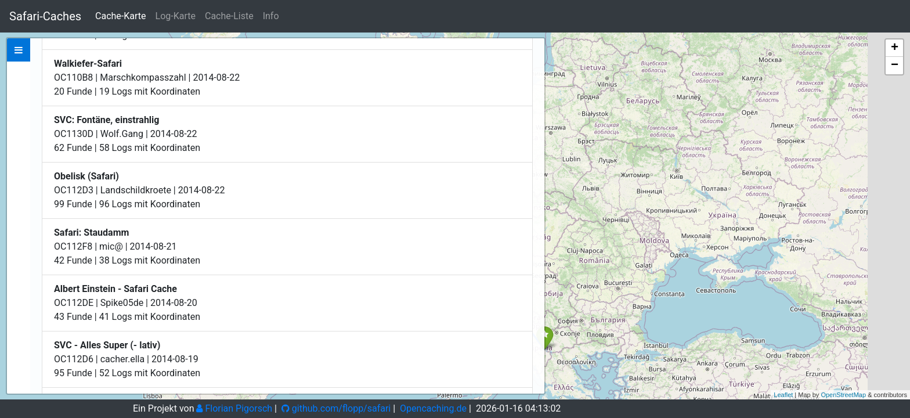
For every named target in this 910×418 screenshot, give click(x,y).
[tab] (18, 50)
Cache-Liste (229, 15)
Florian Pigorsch (234, 408)
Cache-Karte (120, 15)
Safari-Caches (45, 16)
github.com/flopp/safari (336, 408)
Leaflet (783, 394)
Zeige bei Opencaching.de (150, 126)
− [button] (894, 65)
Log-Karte (176, 15)
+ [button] (894, 48)
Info (271, 15)
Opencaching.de (433, 408)
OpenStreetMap (843, 394)
